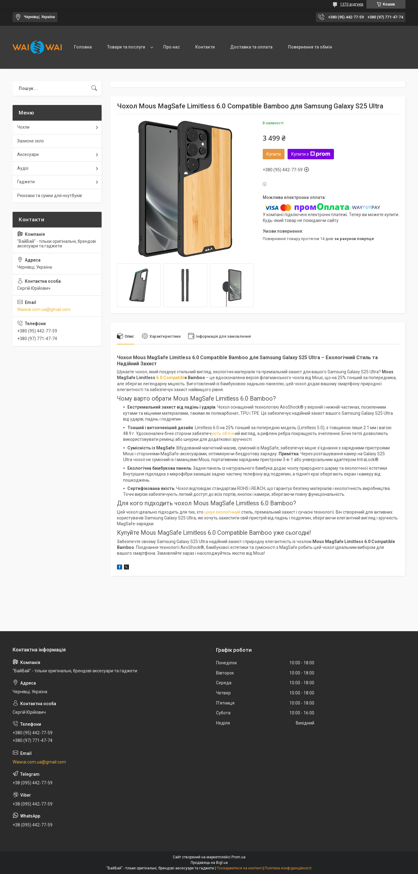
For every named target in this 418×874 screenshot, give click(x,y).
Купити (273, 154)
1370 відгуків (351, 4)
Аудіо (23, 168)
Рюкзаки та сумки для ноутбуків (49, 195)
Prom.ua (238, 857)
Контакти (205, 47)
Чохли (23, 127)
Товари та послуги (126, 47)
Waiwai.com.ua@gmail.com (44, 309)
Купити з (310, 154)
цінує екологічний (221, 512)
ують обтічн (223, 433)
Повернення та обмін (310, 47)
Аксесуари (28, 154)
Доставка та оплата (251, 47)
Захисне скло (30, 140)
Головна (83, 47)
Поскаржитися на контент (239, 868)
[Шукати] (94, 88)
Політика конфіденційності (288, 868)
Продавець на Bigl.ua (209, 862)
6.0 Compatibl (169, 377)
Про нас (171, 47)
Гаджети (26, 181)
